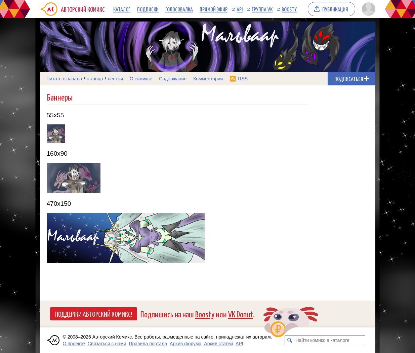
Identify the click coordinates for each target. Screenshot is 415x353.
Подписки (148, 9)
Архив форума (185, 343)
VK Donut (240, 314)
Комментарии (208, 78)
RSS (243, 78)
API (240, 9)
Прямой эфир (213, 9)
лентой (115, 78)
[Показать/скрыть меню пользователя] (367, 9)
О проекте (74, 343)
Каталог (121, 9)
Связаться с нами (107, 343)
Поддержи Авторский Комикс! (93, 313)
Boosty (289, 9)
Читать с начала (64, 78)
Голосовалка (179, 9)
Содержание (172, 78)
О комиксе (141, 78)
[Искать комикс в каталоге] (289, 340)
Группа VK (262, 9)
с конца (95, 78)
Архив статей (218, 343)
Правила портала (148, 343)
